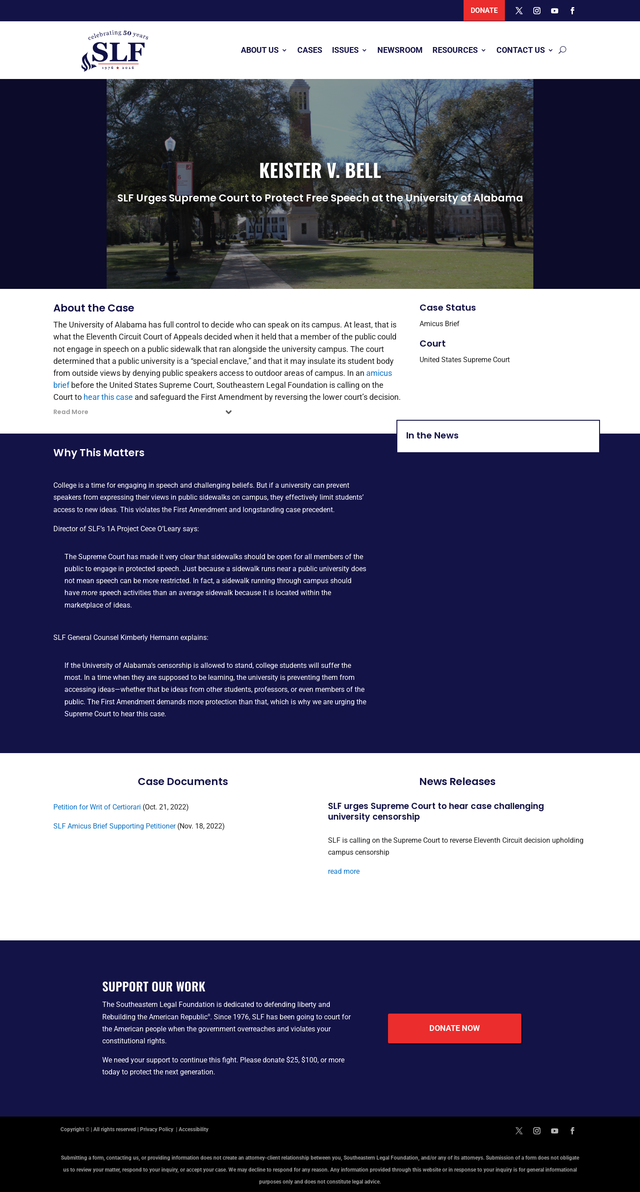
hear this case (108, 397)
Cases (309, 50)
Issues (345, 50)
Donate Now (454, 1028)
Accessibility (193, 1129)
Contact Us (520, 50)
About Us (260, 50)
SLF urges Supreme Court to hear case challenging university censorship (436, 811)
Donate (484, 10)
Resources (455, 50)
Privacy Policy (157, 1129)
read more (344, 871)
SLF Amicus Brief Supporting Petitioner (114, 826)
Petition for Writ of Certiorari (97, 807)
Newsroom (400, 50)
